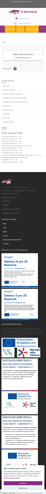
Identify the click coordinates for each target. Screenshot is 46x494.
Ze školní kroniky (8, 122)
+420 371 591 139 (24, 19)
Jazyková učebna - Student (11, 209)
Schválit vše (23, 483)
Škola (4, 224)
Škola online (10, 29)
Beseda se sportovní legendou (12, 94)
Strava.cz (20, 29)
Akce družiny (7, 106)
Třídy (4, 228)
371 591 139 (6, 191)
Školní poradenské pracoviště (12, 240)
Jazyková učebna (32, 29)
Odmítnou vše (23, 488)
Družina (5, 236)
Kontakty (6, 244)
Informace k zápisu (9, 90)
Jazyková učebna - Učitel (10, 213)
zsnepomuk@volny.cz (24, 23)
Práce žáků (6, 118)
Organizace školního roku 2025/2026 (14, 98)
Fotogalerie (6, 114)
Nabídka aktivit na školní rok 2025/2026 (15, 102)
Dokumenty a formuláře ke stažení (23, 1)
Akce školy (6, 86)
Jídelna (5, 232)
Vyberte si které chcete (12, 478)
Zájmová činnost (8, 110)
